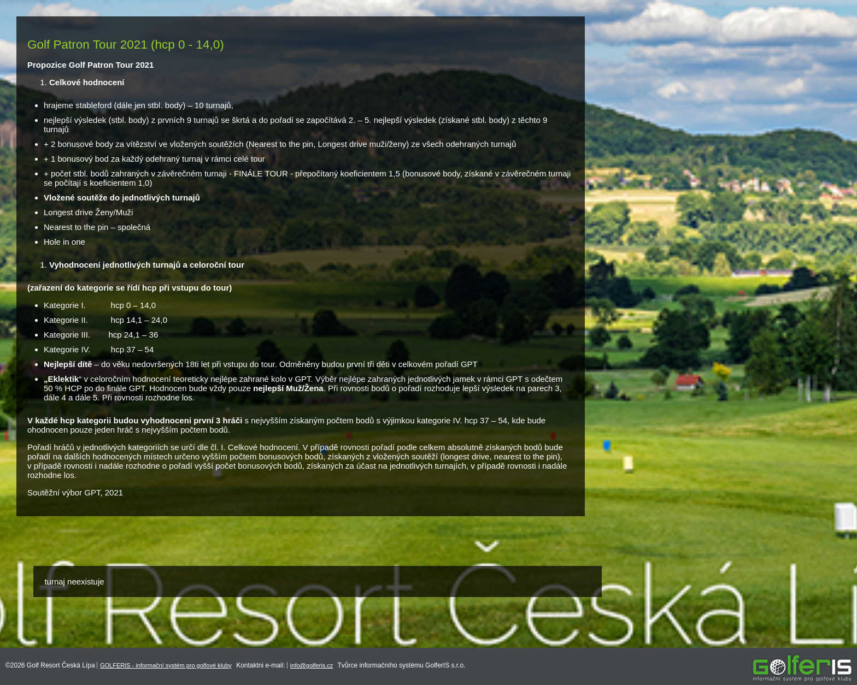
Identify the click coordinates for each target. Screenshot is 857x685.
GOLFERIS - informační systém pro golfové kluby (166, 665)
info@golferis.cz (311, 665)
